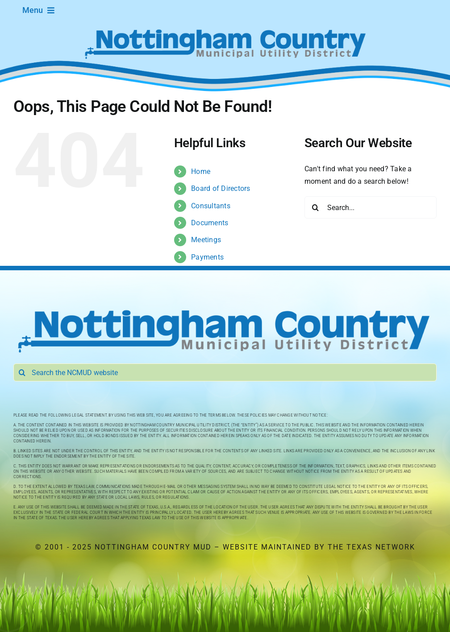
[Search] (315, 207)
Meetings (206, 239)
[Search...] (370, 207)
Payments (207, 257)
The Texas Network (371, 547)
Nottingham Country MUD (153, 547)
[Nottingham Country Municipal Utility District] (225, 309)
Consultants (210, 206)
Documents (209, 223)
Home (200, 171)
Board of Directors (220, 188)
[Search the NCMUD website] (225, 372)
